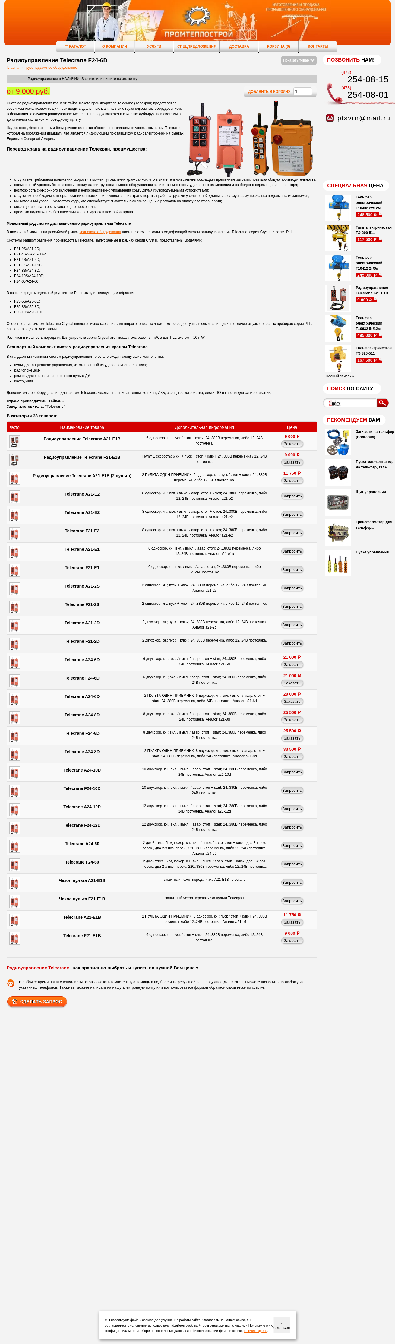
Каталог (75, 46)
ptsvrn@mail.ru (363, 118)
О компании (114, 46)
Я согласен (281, 1325)
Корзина (278, 46)
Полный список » (340, 376)
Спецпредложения (196, 46)
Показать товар (299, 60)
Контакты (318, 46)
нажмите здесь (255, 1331)
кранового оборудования (100, 232)
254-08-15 (368, 79)
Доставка (239, 46)
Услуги (154, 46)
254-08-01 (368, 95)
